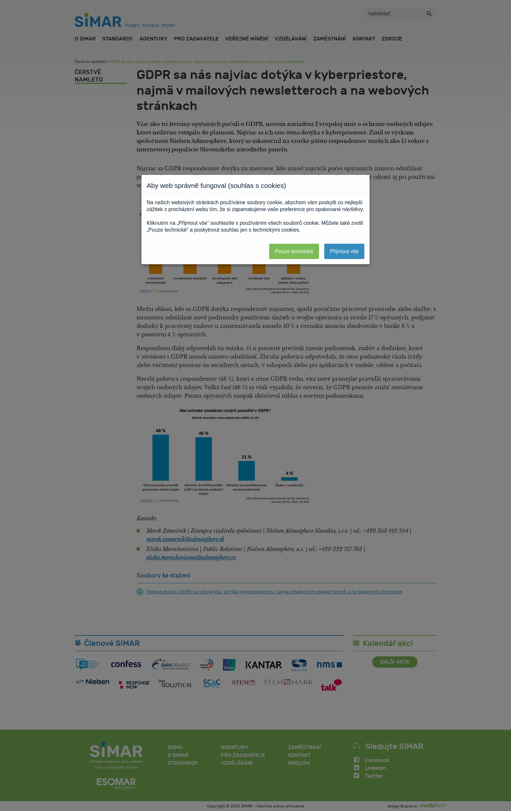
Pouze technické (294, 251)
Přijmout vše (344, 251)
